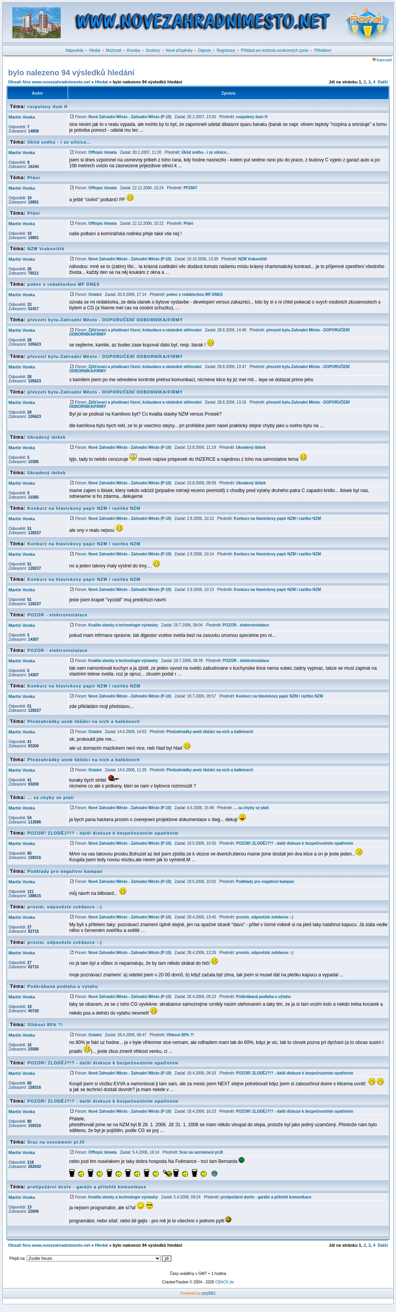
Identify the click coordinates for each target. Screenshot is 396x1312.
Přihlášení (322, 50)
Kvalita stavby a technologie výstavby (123, 625)
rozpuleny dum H (47, 106)
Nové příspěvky (179, 50)
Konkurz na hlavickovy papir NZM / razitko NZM (84, 508)
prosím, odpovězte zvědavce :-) (64, 907)
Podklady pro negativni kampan (65, 871)
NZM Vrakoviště (46, 248)
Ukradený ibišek (46, 437)
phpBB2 (209, 1293)
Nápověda (75, 50)
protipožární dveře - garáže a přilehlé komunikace (87, 1187)
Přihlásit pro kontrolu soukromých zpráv (275, 50)
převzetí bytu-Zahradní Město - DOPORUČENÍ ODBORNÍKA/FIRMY (105, 319)
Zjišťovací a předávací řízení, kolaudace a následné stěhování (144, 330)
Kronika (133, 50)
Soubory (153, 50)
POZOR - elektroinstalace (57, 615)
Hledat (94, 50)
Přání (33, 177)
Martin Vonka (22, 117)
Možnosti (113, 50)
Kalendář (382, 60)
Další (383, 82)
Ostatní (94, 294)
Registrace (226, 50)
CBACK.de (224, 1282)
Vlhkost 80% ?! (45, 1024)
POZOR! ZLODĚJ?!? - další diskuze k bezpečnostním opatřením (103, 833)
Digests (204, 50)
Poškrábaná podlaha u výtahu (62, 986)
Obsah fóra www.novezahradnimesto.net (49, 82)
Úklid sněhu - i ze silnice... (59, 142)
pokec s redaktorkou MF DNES (63, 284)
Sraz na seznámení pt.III (56, 1142)
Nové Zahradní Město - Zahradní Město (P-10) (129, 117)
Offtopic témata (102, 152)
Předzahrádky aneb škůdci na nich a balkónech (83, 721)
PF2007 (190, 188)
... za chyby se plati (50, 797)
